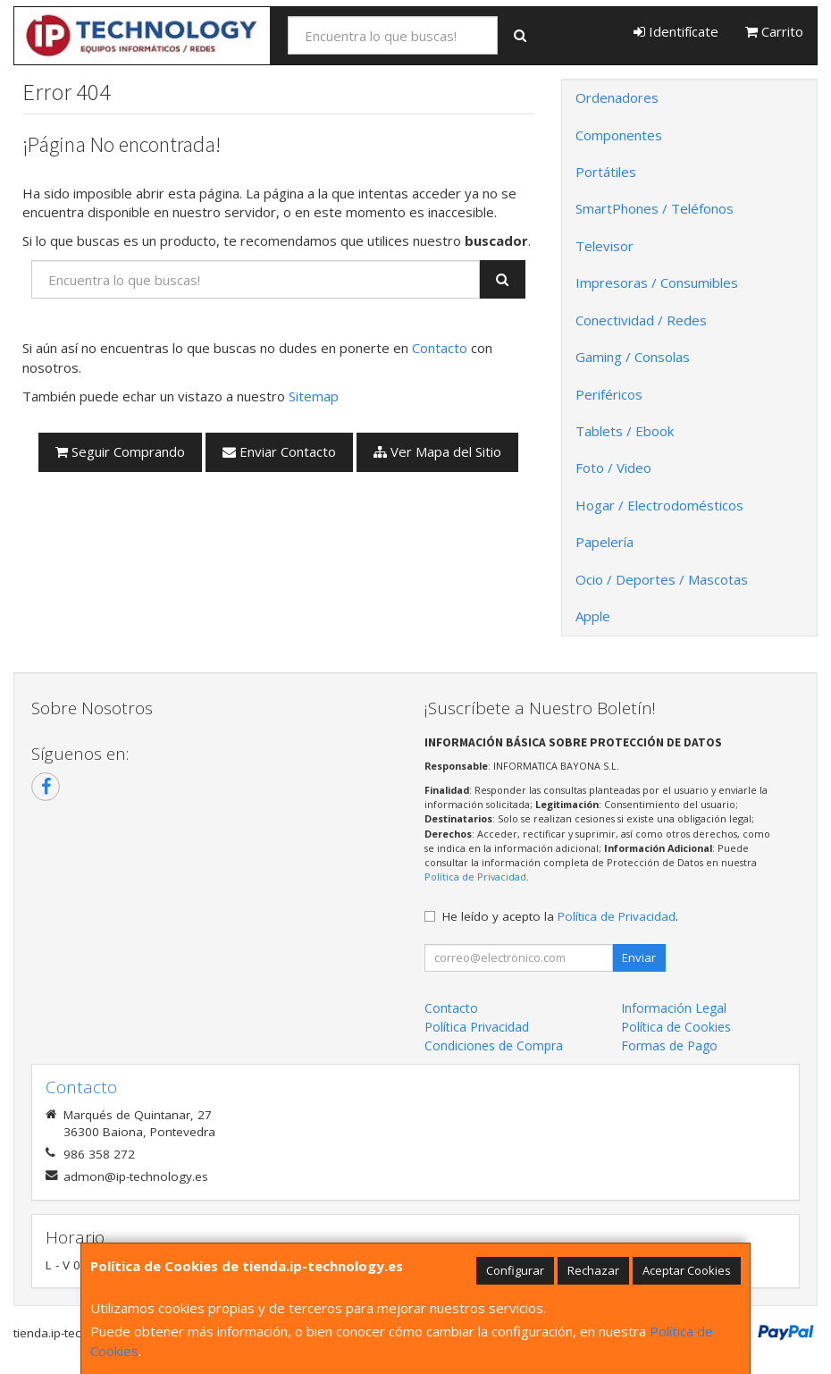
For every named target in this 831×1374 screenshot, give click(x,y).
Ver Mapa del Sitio (437, 451)
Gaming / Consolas (632, 357)
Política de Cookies (676, 1026)
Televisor (604, 246)
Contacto (439, 348)
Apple (592, 616)
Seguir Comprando (120, 451)
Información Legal (673, 1007)
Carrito (774, 31)
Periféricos (608, 394)
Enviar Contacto (279, 451)
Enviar (639, 957)
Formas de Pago (669, 1045)
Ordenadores (617, 97)
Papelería (604, 542)
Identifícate (676, 31)
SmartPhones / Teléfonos (654, 208)
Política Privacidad (476, 1026)
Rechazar (593, 1270)
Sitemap (314, 396)
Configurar (515, 1270)
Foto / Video (613, 467)
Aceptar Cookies (686, 1270)
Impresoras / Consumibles (656, 282)
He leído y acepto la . (560, 916)
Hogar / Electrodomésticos (659, 505)
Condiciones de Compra (493, 1045)
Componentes (618, 135)
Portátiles (605, 172)
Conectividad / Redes (641, 320)
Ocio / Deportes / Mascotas (661, 579)
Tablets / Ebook (624, 431)
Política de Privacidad (475, 876)
